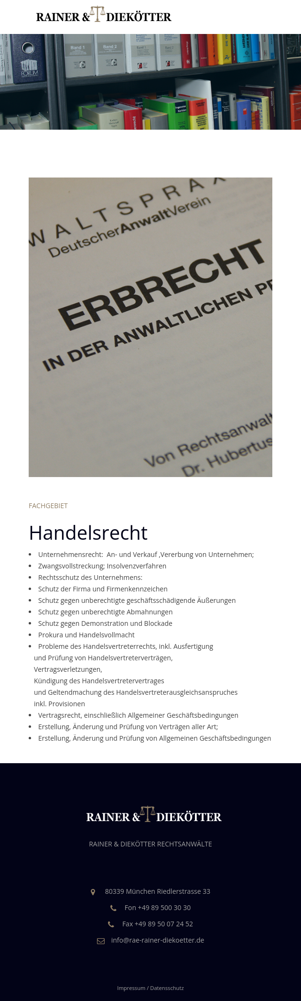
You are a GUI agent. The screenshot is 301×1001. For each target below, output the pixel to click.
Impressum (131, 987)
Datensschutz (166, 987)
